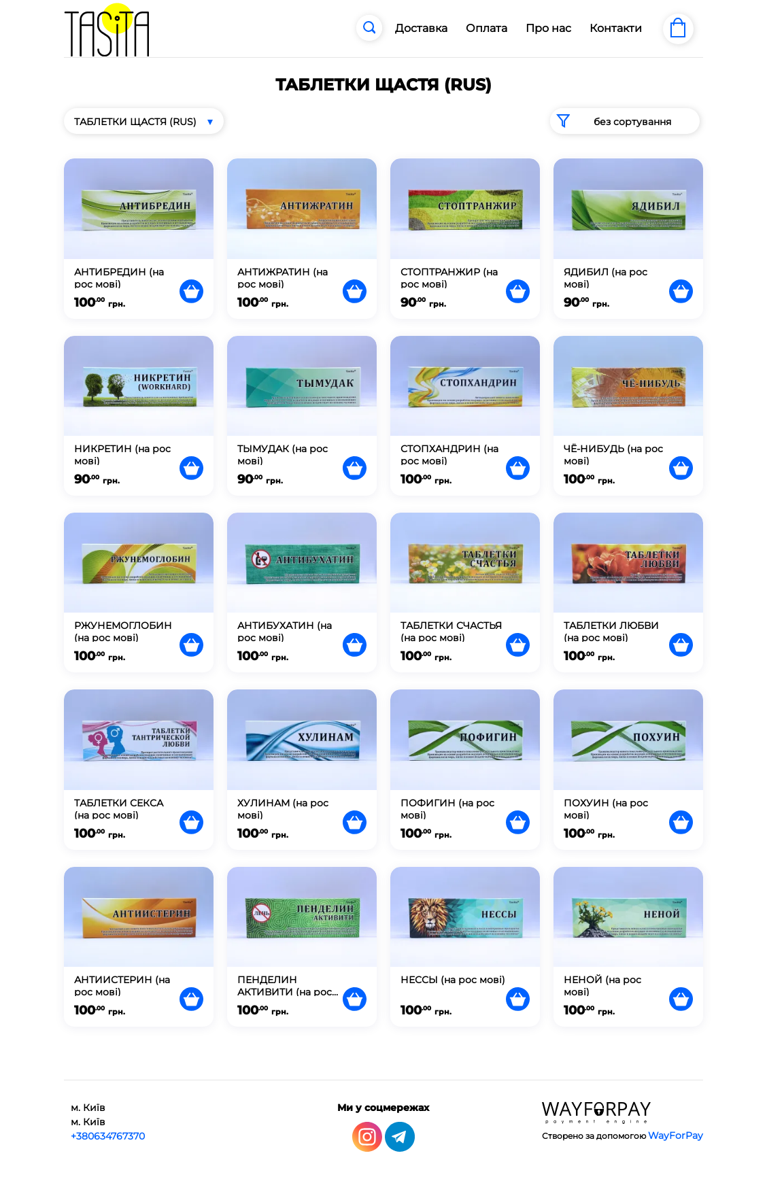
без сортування (610, 121)
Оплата (486, 28)
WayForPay (675, 1135)
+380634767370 (108, 1136)
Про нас (548, 28)
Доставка (421, 28)
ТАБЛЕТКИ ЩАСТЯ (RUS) (135, 122)
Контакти (616, 28)
